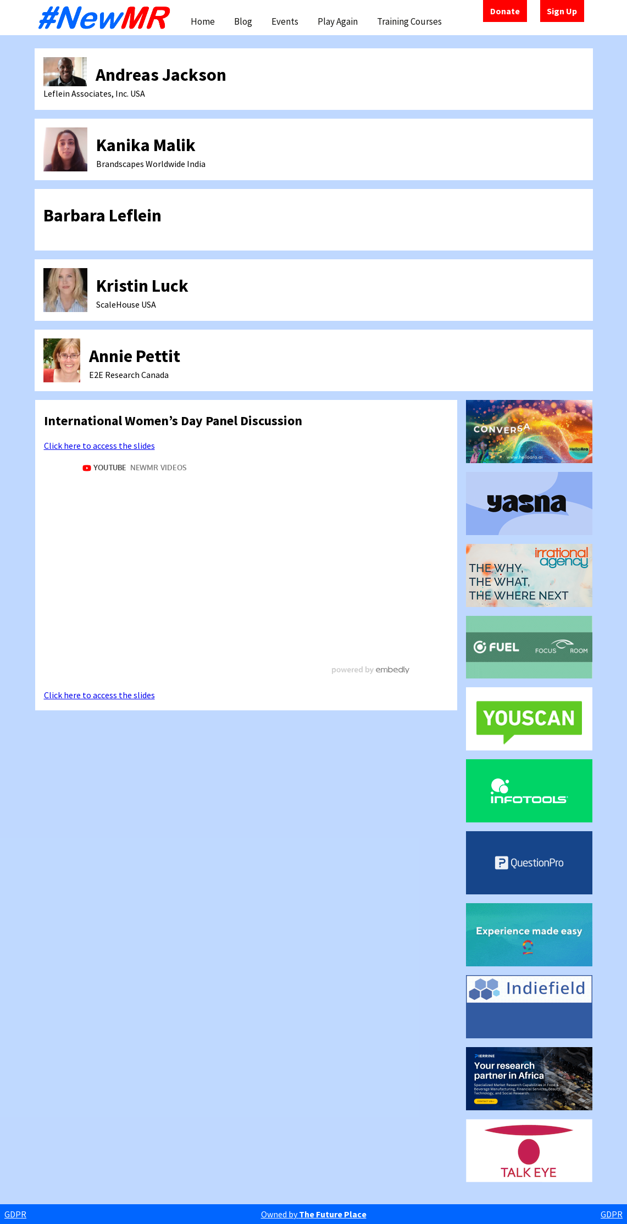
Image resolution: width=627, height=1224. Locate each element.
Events (284, 21)
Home (203, 21)
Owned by (314, 1214)
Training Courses (409, 21)
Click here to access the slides (99, 445)
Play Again (338, 21)
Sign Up (562, 10)
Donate (505, 10)
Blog (243, 21)
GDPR (15, 1214)
